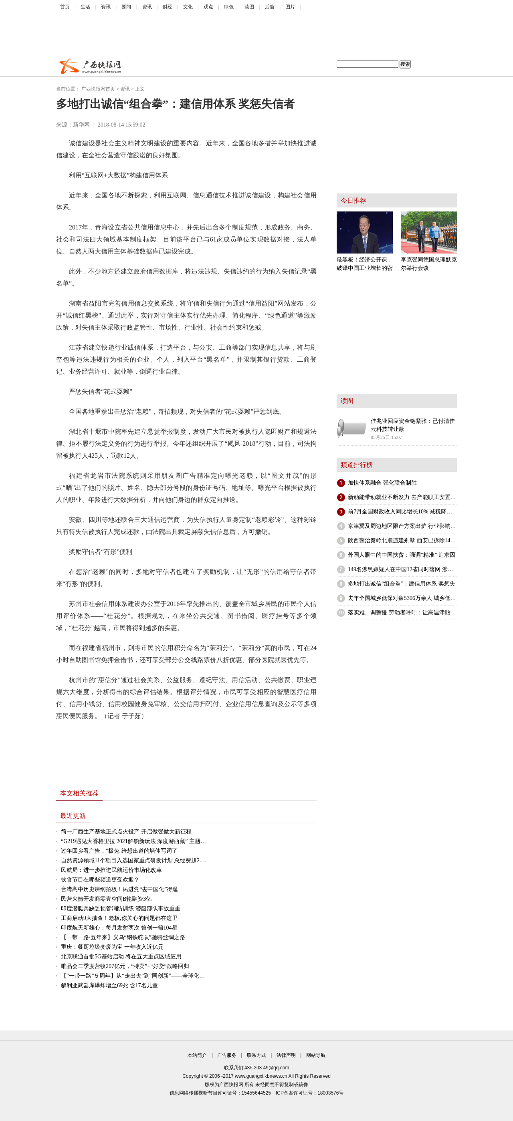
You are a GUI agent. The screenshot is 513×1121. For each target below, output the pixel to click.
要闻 (126, 7)
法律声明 (286, 1055)
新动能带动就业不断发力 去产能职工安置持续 (405, 497)
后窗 (270, 7)
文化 (188, 7)
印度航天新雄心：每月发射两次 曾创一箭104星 (119, 928)
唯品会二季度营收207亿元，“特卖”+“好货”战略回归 (125, 966)
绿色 (229, 7)
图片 (290, 7)
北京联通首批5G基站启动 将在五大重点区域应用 (121, 957)
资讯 (106, 7)
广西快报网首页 (98, 89)
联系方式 (256, 1055)
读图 (249, 7)
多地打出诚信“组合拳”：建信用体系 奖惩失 (401, 584)
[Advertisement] (250, 36)
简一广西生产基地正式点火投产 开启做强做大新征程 (126, 832)
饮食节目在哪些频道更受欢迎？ (100, 880)
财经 (167, 7)
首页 (65, 7)
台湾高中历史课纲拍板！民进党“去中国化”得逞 (119, 889)
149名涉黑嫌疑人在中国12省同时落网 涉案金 (403, 569)
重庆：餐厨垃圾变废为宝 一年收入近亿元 (112, 947)
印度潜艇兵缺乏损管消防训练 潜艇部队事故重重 (120, 909)
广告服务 (226, 1055)
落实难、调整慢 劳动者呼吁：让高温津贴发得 (405, 613)
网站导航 (315, 1055)
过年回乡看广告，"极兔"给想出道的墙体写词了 (119, 851)
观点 (208, 7)
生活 (85, 7)
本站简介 (197, 1055)
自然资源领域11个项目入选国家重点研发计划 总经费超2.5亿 (135, 860)
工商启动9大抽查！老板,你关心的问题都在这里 (119, 918)
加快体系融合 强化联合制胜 (382, 483)
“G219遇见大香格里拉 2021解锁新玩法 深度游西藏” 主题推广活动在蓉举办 (153, 841)
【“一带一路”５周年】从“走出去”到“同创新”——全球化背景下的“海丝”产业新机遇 (163, 976)
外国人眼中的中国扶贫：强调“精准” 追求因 (401, 555)
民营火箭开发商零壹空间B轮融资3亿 (106, 899)
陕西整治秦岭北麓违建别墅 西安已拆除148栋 (403, 540)
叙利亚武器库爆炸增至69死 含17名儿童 (109, 985)
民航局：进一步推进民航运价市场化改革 (111, 870)
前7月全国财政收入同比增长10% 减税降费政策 (405, 512)
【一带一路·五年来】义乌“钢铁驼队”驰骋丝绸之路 (123, 937)
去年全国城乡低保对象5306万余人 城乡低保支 (405, 598)
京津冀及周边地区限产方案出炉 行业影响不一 (405, 526)
